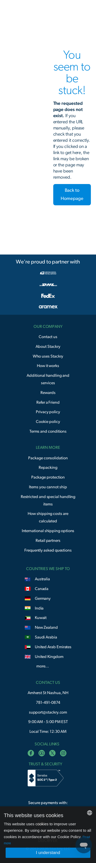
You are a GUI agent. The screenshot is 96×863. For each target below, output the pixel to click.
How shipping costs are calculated (48, 517)
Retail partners (48, 541)
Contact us (48, 337)
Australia (42, 579)
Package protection (48, 477)
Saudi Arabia (46, 637)
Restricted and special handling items (48, 500)
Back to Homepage (72, 194)
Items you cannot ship (48, 487)
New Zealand (46, 627)
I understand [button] (48, 852)
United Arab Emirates (53, 647)
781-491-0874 (48, 702)
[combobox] (89, 812)
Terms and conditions (48, 431)
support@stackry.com (48, 712)
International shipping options (48, 531)
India (39, 608)
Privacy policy (48, 412)
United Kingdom (49, 657)
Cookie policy (48, 422)
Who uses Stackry (48, 356)
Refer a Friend (48, 402)
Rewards (47, 393)
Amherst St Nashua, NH (48, 693)
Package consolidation (48, 458)
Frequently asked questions (48, 550)
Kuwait (41, 618)
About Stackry (48, 346)
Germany (43, 598)
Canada (42, 589)
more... (42, 666)
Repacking (48, 467)
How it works (48, 366)
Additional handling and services (48, 379)
